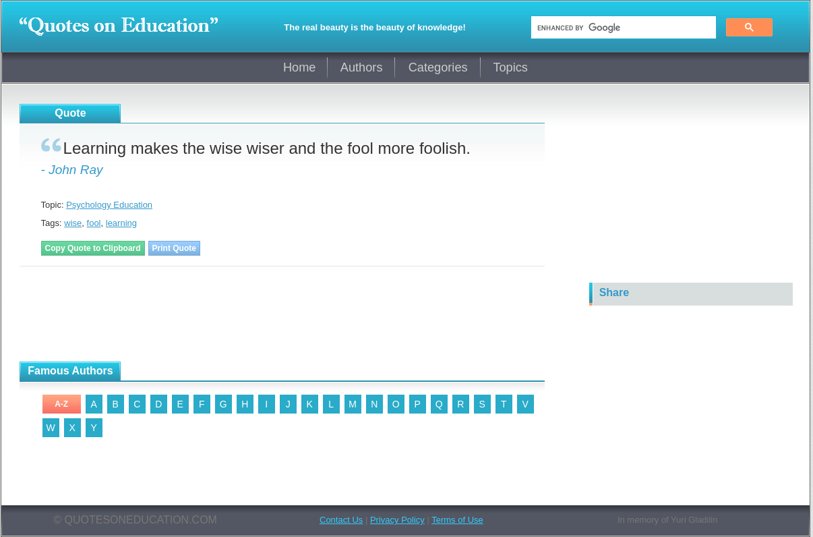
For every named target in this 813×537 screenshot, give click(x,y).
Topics (510, 67)
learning (121, 223)
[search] (622, 28)
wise (73, 223)
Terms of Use (457, 520)
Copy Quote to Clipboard (93, 248)
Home (299, 67)
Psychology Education (109, 205)
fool (94, 223)
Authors (361, 67)
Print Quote (174, 248)
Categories (438, 67)
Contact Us (341, 520)
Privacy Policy (397, 520)
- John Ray (72, 170)
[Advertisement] (177, 314)
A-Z (61, 404)
